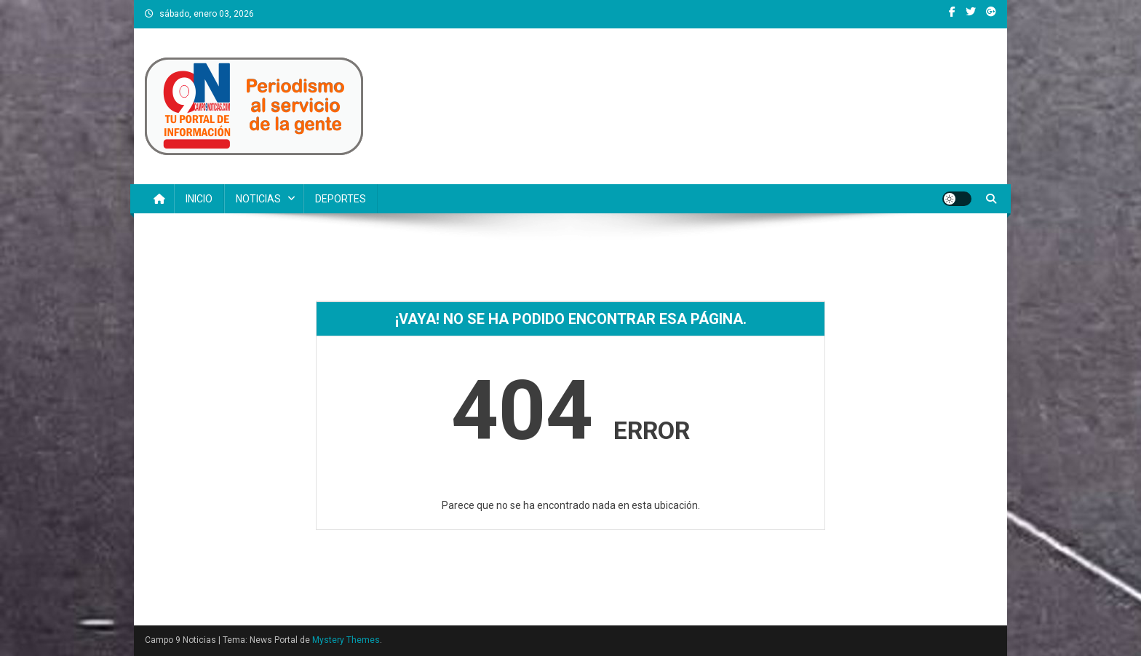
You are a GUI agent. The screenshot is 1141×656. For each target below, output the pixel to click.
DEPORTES (340, 199)
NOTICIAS (258, 199)
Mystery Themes (346, 640)
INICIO (199, 199)
